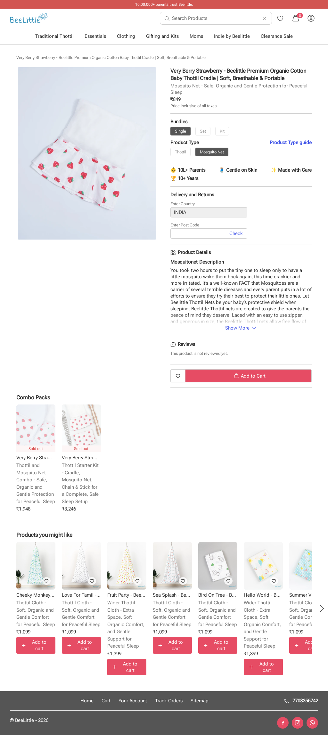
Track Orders (169, 701)
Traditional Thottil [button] (54, 36)
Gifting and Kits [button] (162, 36)
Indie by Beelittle (232, 36)
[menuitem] (29, 18)
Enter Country (182, 204)
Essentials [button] (95, 36)
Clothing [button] (126, 36)
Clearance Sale (277, 36)
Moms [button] (196, 36)
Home (87, 701)
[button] (321, 608)
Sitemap (200, 701)
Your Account (133, 701)
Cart (106, 701)
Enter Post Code (184, 225)
